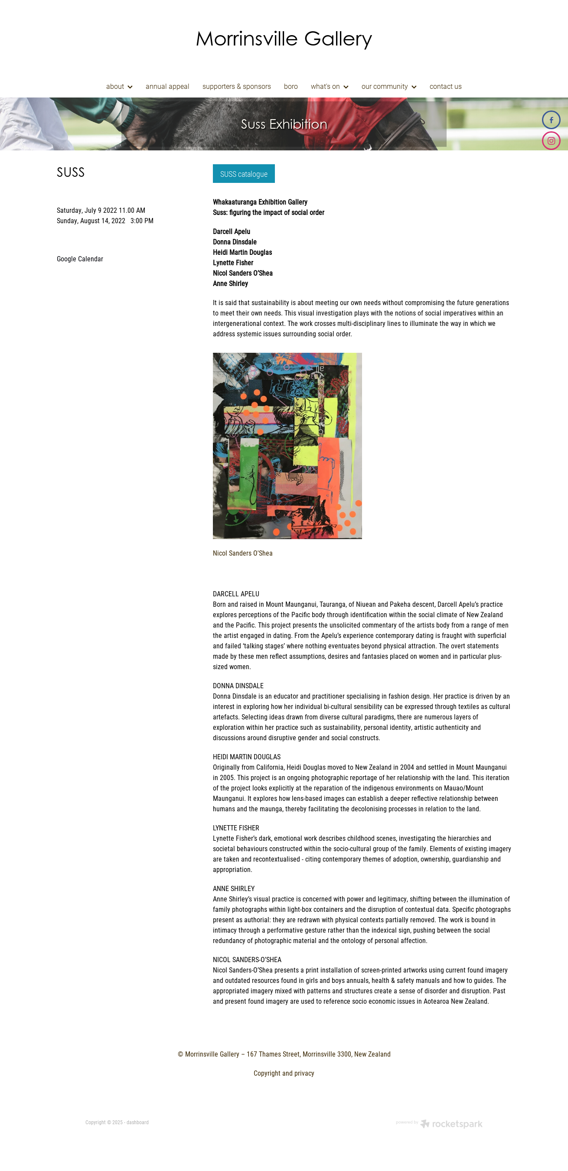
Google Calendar (80, 258)
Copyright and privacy (284, 1072)
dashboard (138, 1122)
